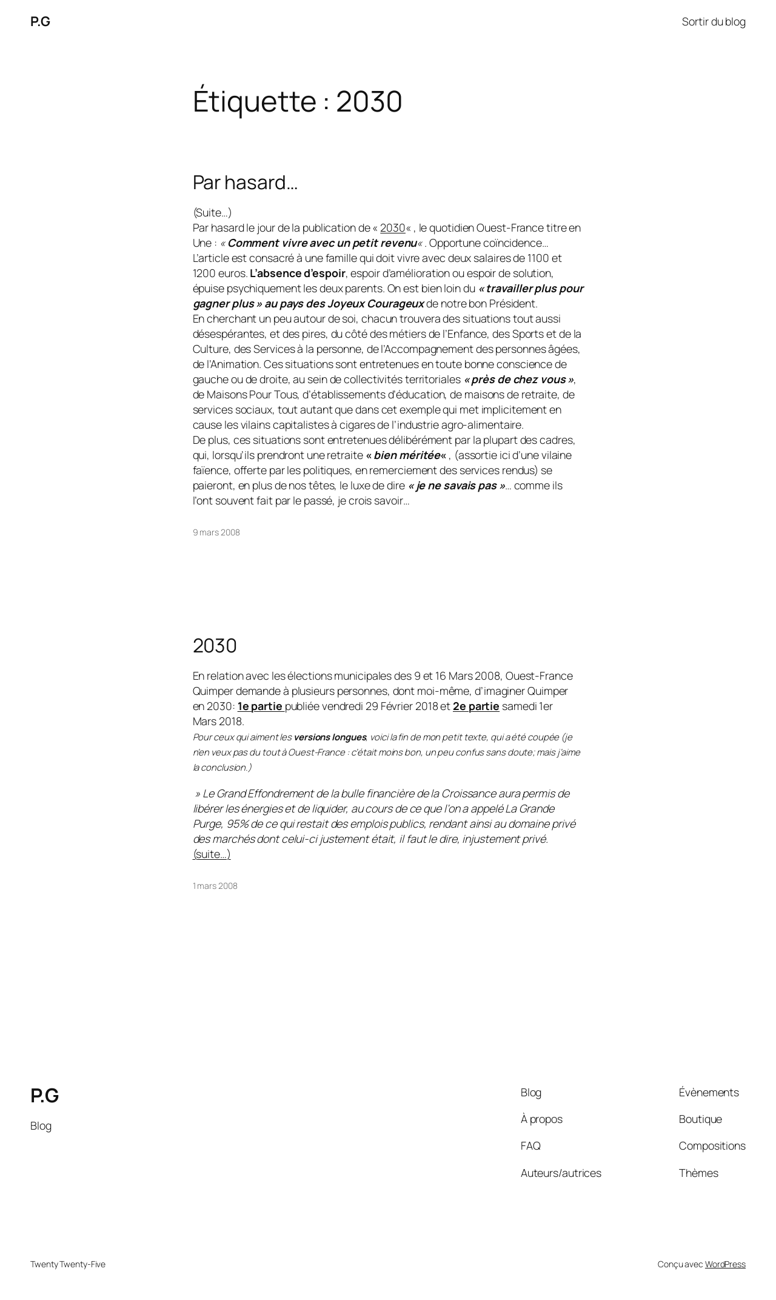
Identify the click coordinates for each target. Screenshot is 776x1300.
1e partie (261, 706)
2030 (393, 227)
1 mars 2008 (215, 885)
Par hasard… (245, 182)
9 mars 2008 (216, 532)
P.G (40, 21)
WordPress (725, 1264)
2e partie (476, 706)
